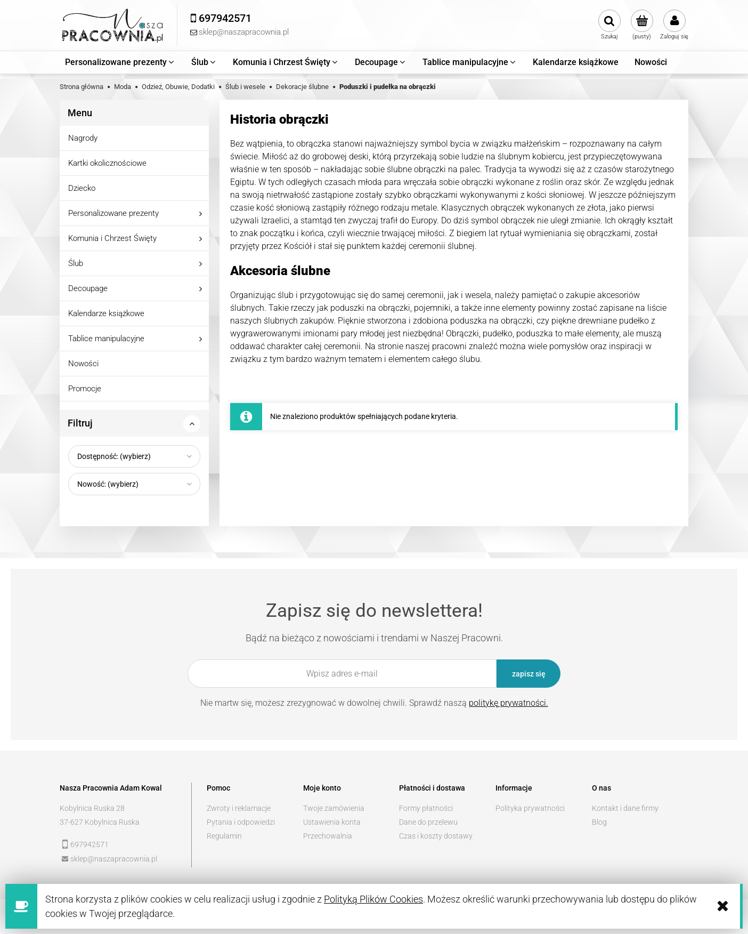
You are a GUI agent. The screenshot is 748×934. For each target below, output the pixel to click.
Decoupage (88, 288)
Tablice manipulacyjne (106, 338)
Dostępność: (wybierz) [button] (114, 456)
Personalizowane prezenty (113, 213)
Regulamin (224, 836)
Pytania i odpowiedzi (241, 822)
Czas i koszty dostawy (436, 836)
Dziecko (81, 188)
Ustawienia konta (332, 822)
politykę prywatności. (508, 703)
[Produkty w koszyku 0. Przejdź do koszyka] (642, 25)
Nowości (83, 363)
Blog (599, 822)
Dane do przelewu (428, 822)
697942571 (89, 844)
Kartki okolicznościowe (107, 163)
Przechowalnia (327, 836)
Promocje (84, 388)
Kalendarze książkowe (106, 313)
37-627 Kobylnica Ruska (100, 822)
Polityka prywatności (530, 808)
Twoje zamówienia (333, 808)
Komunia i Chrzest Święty (112, 238)
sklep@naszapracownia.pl (113, 859)
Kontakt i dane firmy (625, 808)
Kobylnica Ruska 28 (92, 808)
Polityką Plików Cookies (373, 899)
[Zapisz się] (528, 673)
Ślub (75, 263)
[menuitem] (120, 62)
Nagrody (82, 138)
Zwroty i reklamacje (239, 808)
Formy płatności (426, 808)
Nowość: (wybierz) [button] (108, 484)
